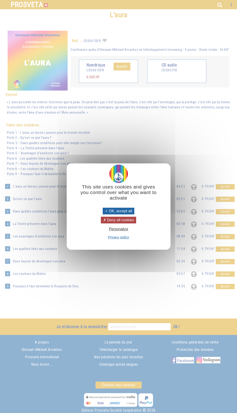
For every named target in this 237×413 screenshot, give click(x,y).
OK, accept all (118, 211)
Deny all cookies (118, 220)
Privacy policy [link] (118, 237)
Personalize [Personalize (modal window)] (118, 229)
